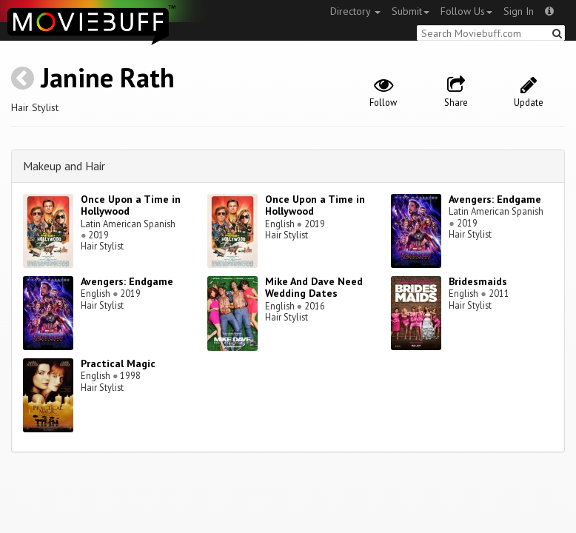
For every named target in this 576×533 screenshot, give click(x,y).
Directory (355, 11)
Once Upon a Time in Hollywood (131, 205)
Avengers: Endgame (495, 199)
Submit (410, 11)
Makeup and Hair (64, 165)
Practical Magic (118, 363)
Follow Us (466, 11)
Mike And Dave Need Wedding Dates (314, 288)
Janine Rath (108, 77)
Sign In (518, 11)
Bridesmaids (478, 281)
